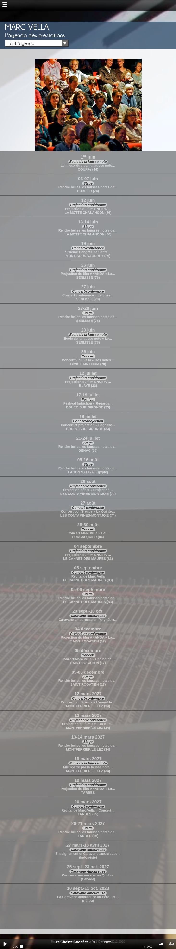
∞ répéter (171, 944)
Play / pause (5, 944)
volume (161, 944)
